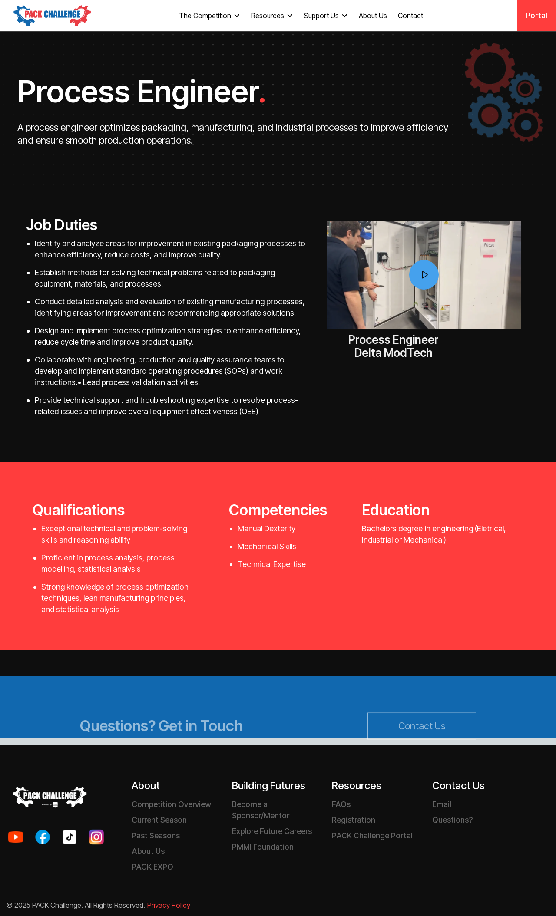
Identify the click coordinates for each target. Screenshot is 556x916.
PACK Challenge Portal (372, 835)
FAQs (341, 804)
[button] (210, 15)
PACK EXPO (152, 866)
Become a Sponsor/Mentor (260, 810)
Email (441, 804)
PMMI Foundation (263, 846)
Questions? (452, 819)
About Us (373, 15)
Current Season (159, 819)
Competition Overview (171, 804)
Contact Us (421, 745)
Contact (410, 15)
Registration (353, 819)
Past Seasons (156, 835)
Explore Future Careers (272, 831)
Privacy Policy (168, 905)
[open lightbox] (424, 275)
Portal (536, 15)
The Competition (205, 16)
